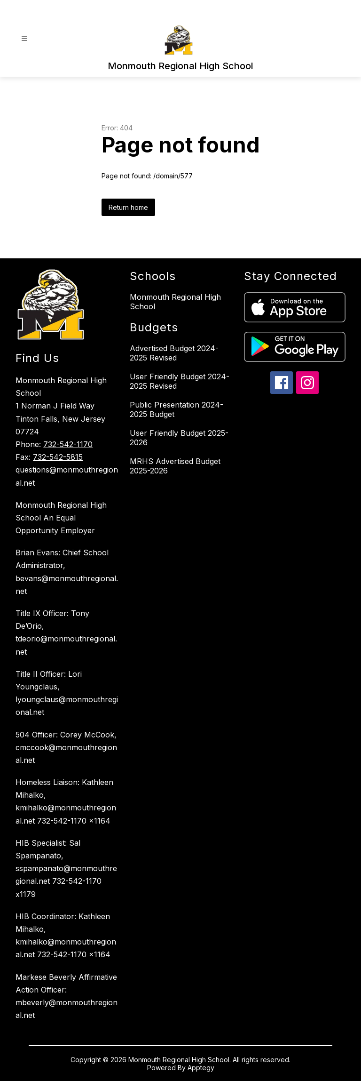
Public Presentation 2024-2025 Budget (176, 409)
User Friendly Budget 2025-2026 (179, 437)
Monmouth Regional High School (175, 301)
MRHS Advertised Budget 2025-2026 (175, 465)
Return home (128, 207)
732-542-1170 (68, 444)
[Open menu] (24, 38)
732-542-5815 (58, 457)
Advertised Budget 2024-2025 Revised (174, 353)
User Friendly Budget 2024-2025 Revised (179, 381)
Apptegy (201, 1068)
